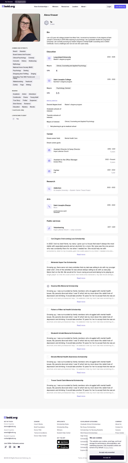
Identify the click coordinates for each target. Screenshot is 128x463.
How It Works (38, 424)
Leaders (75, 6)
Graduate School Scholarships (90, 424)
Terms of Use (82, 458)
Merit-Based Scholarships (88, 433)
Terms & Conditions (40, 433)
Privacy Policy (108, 447)
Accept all (106, 457)
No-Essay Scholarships (88, 427)
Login (109, 6)
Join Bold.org (120, 6)
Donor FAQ (37, 430)
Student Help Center (63, 433)
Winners (55, 6)
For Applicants (20, 2)
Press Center (119, 433)
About (84, 7)
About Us (118, 424)
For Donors (9, 2)
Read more (81, 255)
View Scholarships (41, 7)
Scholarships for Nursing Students (91, 430)
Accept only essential (106, 452)
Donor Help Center (40, 436)
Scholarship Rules (63, 424)
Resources (65, 6)
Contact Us (119, 427)
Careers (118, 430)
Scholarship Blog (62, 427)
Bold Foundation (39, 427)
